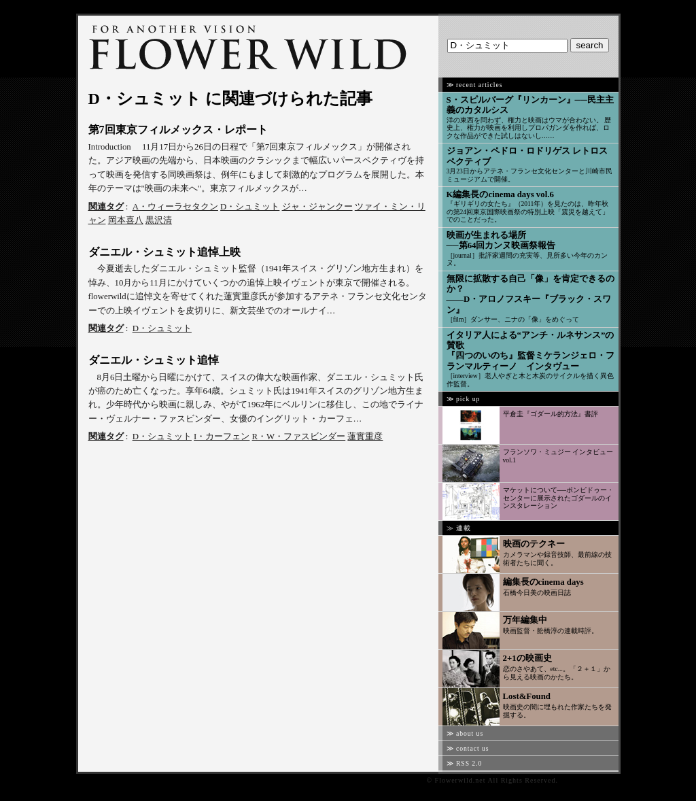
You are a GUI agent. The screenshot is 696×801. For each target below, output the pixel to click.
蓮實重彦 (365, 436)
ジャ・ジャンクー (317, 206)
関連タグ (106, 206)
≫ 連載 (459, 528)
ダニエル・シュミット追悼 (153, 360)
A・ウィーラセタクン (175, 206)
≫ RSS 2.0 (465, 763)
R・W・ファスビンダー (299, 436)
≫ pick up (464, 399)
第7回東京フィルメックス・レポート (178, 129)
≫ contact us (468, 748)
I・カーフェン (221, 436)
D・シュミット (249, 206)
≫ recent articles (475, 84)
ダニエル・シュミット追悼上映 (164, 252)
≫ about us (465, 733)
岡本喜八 (125, 220)
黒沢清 (158, 220)
